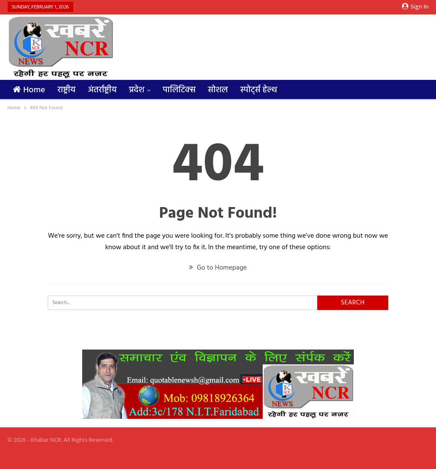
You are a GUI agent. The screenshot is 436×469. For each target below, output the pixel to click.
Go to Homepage (218, 267)
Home (29, 90)
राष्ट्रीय (66, 90)
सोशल (218, 90)
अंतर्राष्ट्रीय (102, 90)
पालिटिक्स (179, 90)
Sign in (415, 7)
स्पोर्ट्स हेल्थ (258, 90)
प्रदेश (136, 90)
